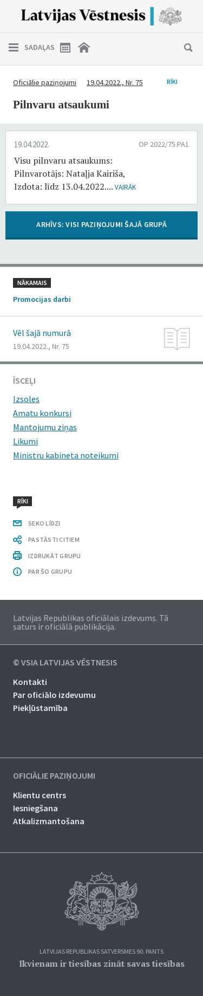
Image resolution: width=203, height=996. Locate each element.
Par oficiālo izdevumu (54, 694)
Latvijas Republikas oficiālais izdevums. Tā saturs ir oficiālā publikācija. (90, 622)
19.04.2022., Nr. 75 (115, 82)
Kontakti (30, 681)
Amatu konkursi (42, 413)
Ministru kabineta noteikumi (66, 455)
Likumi (25, 441)
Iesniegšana (35, 808)
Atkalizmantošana (48, 821)
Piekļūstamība (40, 707)
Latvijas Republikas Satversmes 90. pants (101, 951)
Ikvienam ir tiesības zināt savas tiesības (102, 963)
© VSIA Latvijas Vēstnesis (65, 663)
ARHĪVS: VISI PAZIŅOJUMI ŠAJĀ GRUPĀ (101, 224)
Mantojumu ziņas (45, 427)
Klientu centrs (39, 795)
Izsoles (26, 398)
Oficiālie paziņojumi (44, 82)
